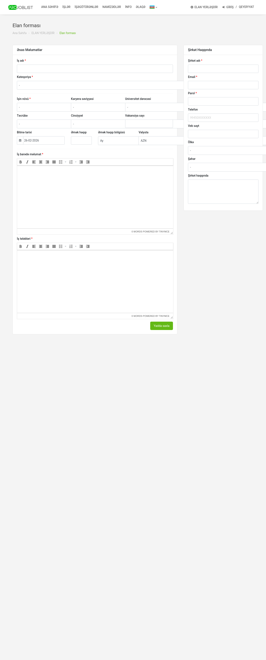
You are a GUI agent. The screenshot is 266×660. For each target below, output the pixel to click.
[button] (21, 162)
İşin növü (23, 98)
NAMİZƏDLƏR (111, 7)
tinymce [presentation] (164, 231)
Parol (191, 93)
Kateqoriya (24, 76)
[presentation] (21, 162)
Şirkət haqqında (198, 175)
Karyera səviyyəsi (82, 98)
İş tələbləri (23, 238)
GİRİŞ (227, 7)
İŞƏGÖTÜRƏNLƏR (86, 7)
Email (191, 76)
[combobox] (137, 85)
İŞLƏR (66, 7)
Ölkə (191, 142)
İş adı (20, 60)
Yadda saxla (161, 325)
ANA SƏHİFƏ (49, 7)
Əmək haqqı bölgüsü (111, 132)
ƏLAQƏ (140, 7)
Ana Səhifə (19, 33)
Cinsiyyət (77, 115)
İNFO (128, 7)
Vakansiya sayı (135, 115)
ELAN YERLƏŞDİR (204, 7)
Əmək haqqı (79, 132)
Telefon (193, 109)
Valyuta (143, 132)
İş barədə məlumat (29, 154)
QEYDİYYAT (246, 7)
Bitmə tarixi (24, 132)
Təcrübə (22, 115)
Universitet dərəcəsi (138, 98)
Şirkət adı (194, 60)
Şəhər (191, 158)
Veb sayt (193, 125)
